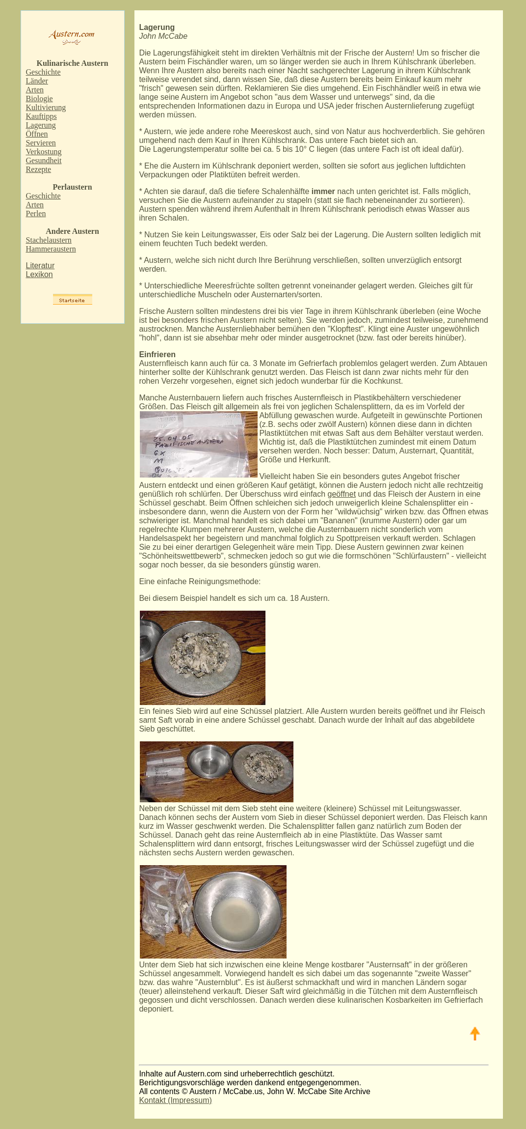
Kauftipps (41, 116)
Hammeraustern (51, 249)
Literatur (40, 265)
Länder (37, 81)
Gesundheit (44, 160)
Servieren (41, 143)
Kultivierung (46, 107)
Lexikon (39, 274)
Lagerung (41, 125)
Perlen (36, 213)
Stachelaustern (49, 240)
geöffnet (342, 494)
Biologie (39, 98)
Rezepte (39, 169)
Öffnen (37, 134)
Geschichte (43, 72)
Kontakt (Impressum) (175, 1100)
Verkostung (44, 151)
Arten (35, 89)
